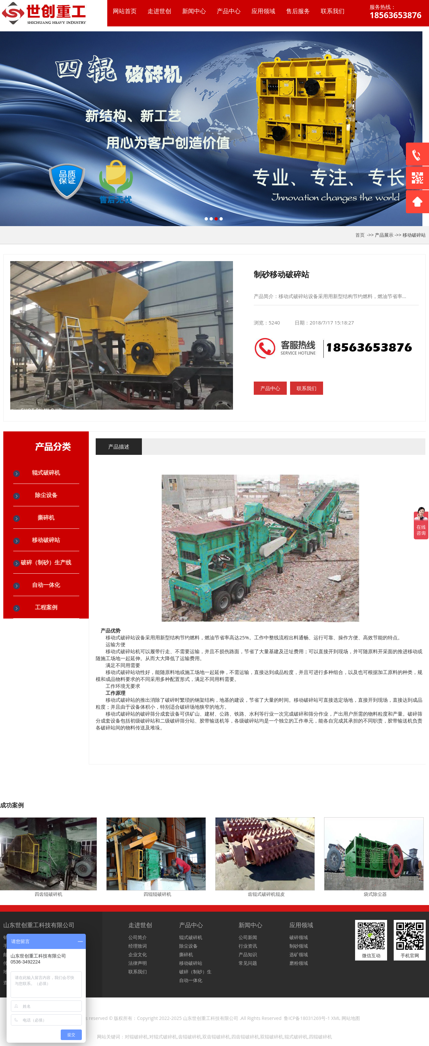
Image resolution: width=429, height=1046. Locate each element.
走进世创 (159, 11)
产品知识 (248, 954)
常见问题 (248, 963)
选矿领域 (298, 954)
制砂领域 (298, 946)
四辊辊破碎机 (158, 894)
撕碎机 (46, 517)
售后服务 (298, 11)
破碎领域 (298, 937)
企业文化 (137, 954)
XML (336, 1018)
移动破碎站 (414, 235)
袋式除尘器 (376, 894)
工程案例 (46, 607)
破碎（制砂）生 (195, 971)
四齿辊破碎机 (49, 894)
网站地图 (351, 1018)
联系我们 (333, 11)
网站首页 (125, 11)
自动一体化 (46, 585)
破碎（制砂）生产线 (46, 562)
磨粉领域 (298, 963)
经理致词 (137, 946)
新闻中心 (194, 11)
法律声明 (137, 963)
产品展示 (384, 235)
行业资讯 (248, 946)
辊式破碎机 (46, 472)
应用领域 (263, 11)
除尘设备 (46, 495)
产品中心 (229, 11)
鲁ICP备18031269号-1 (307, 1018)
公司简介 (137, 937)
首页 (360, 235)
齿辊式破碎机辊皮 (267, 894)
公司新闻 (248, 937)
